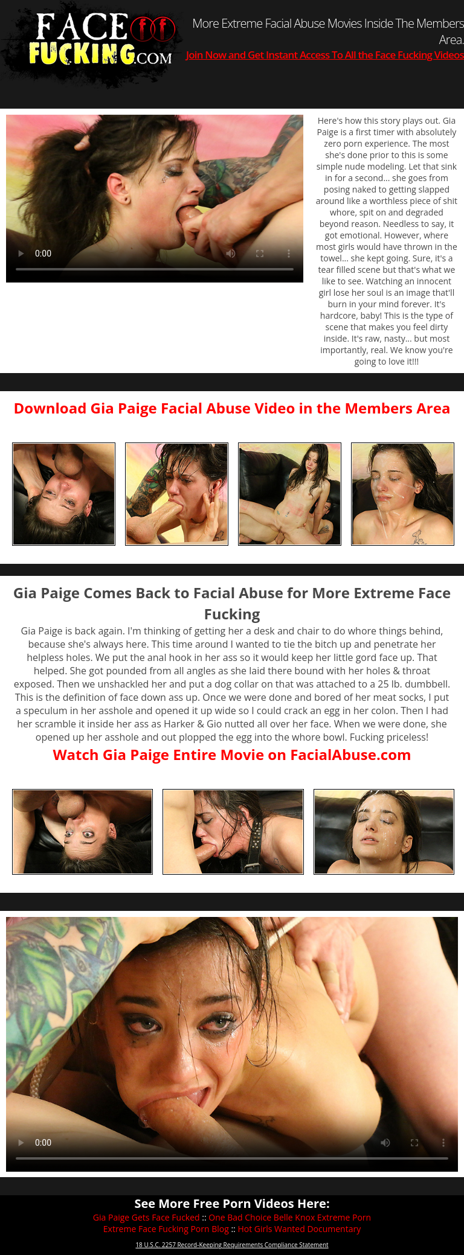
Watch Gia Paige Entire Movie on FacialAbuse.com (232, 754)
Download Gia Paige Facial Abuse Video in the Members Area (232, 408)
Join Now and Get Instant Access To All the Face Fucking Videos (325, 55)
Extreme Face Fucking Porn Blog (166, 1228)
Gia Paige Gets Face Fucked (146, 1217)
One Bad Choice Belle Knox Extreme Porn (289, 1217)
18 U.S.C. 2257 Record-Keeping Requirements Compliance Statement (231, 1245)
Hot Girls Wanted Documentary (299, 1228)
